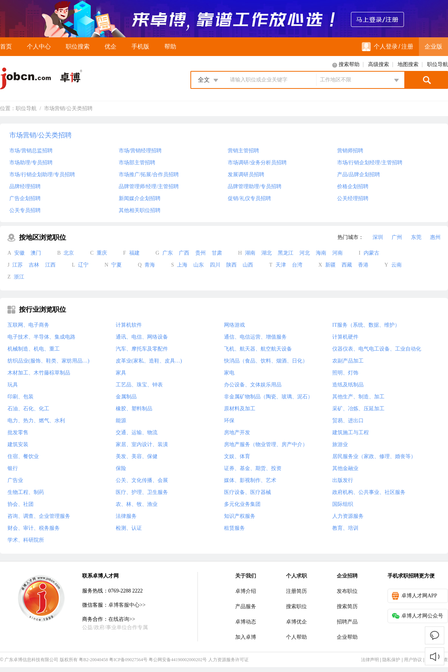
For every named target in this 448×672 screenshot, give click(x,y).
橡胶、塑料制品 (134, 408)
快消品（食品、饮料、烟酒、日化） (266, 361)
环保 (229, 420)
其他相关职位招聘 (140, 210)
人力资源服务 (348, 516)
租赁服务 (234, 528)
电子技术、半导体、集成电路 (41, 337)
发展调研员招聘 (246, 174)
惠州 (435, 237)
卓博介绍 (245, 591)
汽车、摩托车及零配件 (142, 349)
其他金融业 (345, 468)
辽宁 (83, 265)
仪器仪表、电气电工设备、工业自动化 (376, 349)
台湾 (297, 265)
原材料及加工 (239, 408)
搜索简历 (347, 606)
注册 (407, 46)
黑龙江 (285, 253)
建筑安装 (17, 444)
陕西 (231, 265)
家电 (229, 373)
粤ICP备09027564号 (128, 659)
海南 (321, 253)
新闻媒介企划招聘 (140, 198)
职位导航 (437, 64)
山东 (198, 265)
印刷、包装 (20, 396)
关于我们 (245, 576)
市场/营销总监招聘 (31, 150)
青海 (149, 265)
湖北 (266, 253)
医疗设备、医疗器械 (247, 492)
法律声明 (370, 659)
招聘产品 (347, 622)
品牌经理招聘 (25, 186)
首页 (6, 46)
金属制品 (126, 396)
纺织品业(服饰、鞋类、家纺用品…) (48, 361)
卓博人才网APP (414, 596)
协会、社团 (20, 504)
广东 (167, 253)
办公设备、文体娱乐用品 (252, 385)
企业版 (433, 46)
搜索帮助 (349, 64)
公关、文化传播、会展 (142, 480)
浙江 (19, 277)
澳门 (36, 253)
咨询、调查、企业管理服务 (38, 516)
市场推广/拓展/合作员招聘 (149, 174)
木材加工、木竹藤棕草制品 (38, 373)
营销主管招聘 (243, 150)
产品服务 (245, 606)
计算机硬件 (345, 337)
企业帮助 (347, 637)
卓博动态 (245, 622)
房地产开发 (237, 432)
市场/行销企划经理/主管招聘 (370, 162)
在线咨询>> (121, 619)
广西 (184, 253)
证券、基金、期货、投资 (252, 468)
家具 (121, 373)
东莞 (416, 237)
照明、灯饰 (345, 373)
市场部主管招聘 (137, 162)
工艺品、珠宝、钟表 (139, 385)
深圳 (378, 237)
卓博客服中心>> (127, 605)
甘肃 (217, 253)
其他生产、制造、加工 (358, 396)
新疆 (330, 265)
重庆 (102, 253)
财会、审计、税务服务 (33, 528)
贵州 (200, 253)
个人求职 (296, 576)
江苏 (17, 265)
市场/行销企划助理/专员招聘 (42, 174)
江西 (50, 265)
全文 (204, 80)
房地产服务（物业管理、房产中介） (266, 444)
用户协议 (413, 659)
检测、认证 (129, 528)
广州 (397, 237)
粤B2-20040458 (93, 659)
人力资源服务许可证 (228, 659)
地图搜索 (408, 64)
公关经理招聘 (352, 198)
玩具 (12, 385)
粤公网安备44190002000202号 (178, 659)
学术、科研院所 (25, 540)
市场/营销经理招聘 (140, 150)
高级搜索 (378, 64)
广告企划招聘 (25, 198)
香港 (363, 265)
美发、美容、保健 (137, 456)
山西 (248, 265)
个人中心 (39, 46)
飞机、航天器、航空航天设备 (258, 349)
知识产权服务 (239, 516)
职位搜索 (78, 46)
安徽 (19, 253)
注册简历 (296, 591)
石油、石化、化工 (28, 408)
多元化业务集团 (242, 504)
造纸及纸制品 (348, 385)
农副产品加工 (348, 361)
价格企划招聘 (352, 186)
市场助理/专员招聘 (31, 162)
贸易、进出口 (348, 420)
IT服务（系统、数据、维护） (366, 325)
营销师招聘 (350, 150)
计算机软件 (129, 325)
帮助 (170, 46)
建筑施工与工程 (350, 432)
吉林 (34, 265)
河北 (304, 253)
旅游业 (340, 444)
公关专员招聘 (25, 210)
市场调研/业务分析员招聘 (257, 162)
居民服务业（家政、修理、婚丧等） (374, 456)
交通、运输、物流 (137, 432)
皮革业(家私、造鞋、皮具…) (149, 361)
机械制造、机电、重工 (33, 349)
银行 (12, 468)
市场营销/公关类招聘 (68, 108)
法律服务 (126, 516)
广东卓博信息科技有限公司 (31, 659)
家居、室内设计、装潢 (142, 444)
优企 (110, 46)
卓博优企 (296, 622)
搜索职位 (296, 606)
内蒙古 (371, 253)
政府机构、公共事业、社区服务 (368, 492)
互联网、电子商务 (28, 325)
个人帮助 (296, 637)
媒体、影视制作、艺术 (250, 480)
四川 (215, 265)
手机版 (140, 46)
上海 (182, 265)
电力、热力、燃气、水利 (36, 420)
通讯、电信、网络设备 (142, 337)
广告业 (15, 480)
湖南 (250, 253)
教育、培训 (345, 528)
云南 (396, 265)
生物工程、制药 (25, 492)
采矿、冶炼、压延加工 (358, 408)
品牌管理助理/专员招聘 (254, 186)
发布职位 (347, 591)
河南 (337, 253)
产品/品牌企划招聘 (358, 174)
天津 (281, 265)
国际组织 (342, 504)
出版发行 (342, 480)
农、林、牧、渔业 (137, 504)
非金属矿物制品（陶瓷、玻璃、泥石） (268, 396)
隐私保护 (391, 659)
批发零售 (17, 432)
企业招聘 (347, 576)
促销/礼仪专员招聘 (249, 198)
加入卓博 (245, 637)
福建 (134, 253)
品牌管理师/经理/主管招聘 (149, 186)
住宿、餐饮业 (23, 456)
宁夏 (116, 265)
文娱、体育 (237, 456)
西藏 (347, 265)
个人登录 (380, 46)
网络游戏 (234, 325)
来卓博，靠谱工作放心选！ (224, 18)
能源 (121, 420)
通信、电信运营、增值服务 (255, 337)
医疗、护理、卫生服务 (142, 492)
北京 (68, 253)
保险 (121, 468)
